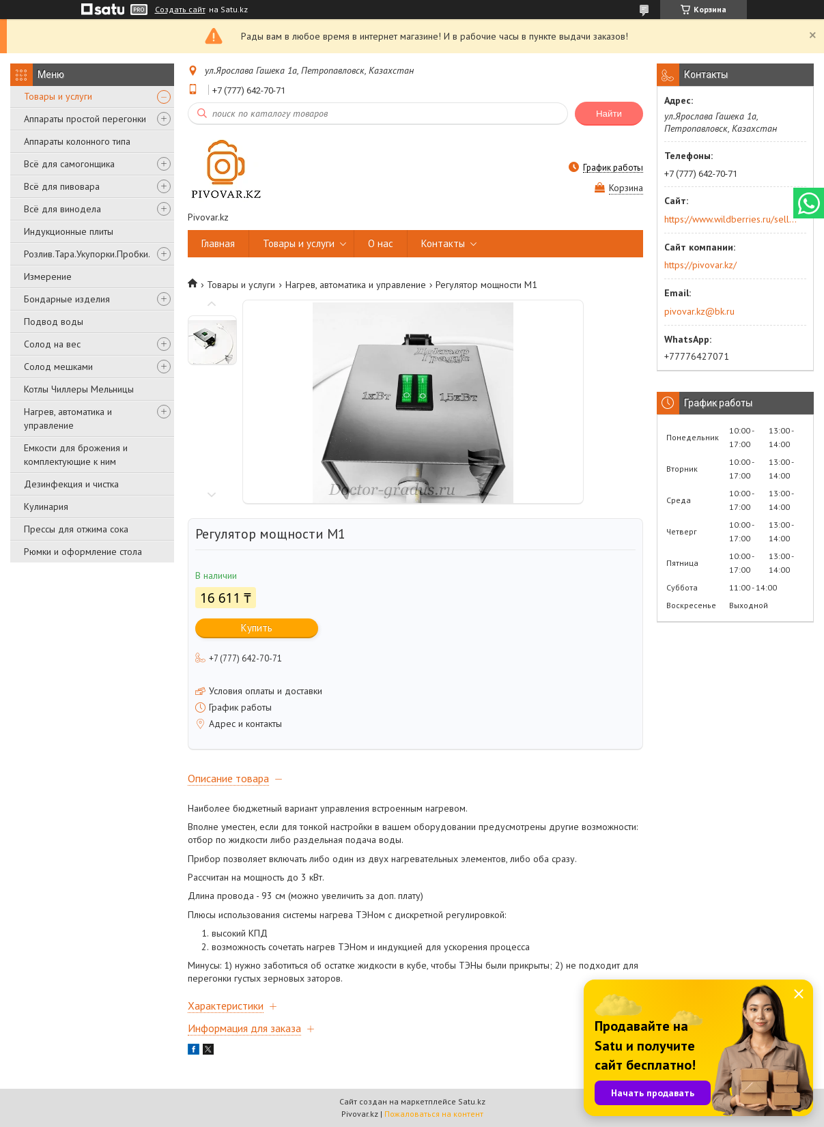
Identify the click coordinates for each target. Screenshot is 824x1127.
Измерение (48, 276)
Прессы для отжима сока (76, 529)
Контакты (443, 243)
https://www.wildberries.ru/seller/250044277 (730, 219)
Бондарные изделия (67, 299)
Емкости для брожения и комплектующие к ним (76, 455)
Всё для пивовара (62, 186)
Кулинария (46, 506)
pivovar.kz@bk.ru (699, 311)
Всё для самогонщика (69, 164)
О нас (380, 243)
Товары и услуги (58, 96)
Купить (256, 627)
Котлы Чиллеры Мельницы (79, 389)
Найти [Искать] (609, 114)
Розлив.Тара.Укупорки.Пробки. (87, 254)
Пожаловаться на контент (433, 1114)
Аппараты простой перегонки (85, 119)
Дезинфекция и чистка (71, 484)
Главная (218, 243)
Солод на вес (52, 344)
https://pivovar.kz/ (700, 265)
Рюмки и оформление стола (83, 551)
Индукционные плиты (68, 231)
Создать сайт (180, 9)
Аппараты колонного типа (77, 141)
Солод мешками (58, 366)
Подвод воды (53, 321)
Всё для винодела (62, 209)
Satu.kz (471, 1101)
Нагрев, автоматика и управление (68, 418)
